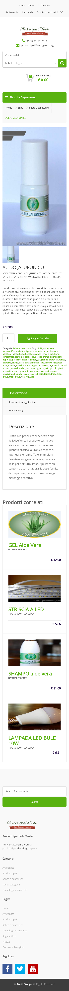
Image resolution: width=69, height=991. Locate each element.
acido (46, 348)
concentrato (8, 356)
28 (41, 348)
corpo (28, 356)
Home (22, 5)
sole (32, 374)
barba (15, 354)
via (27, 376)
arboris (38, 351)
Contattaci (45, 5)
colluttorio (54, 354)
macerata (57, 362)
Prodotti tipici (9, 873)
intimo (15, 362)
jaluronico (34, 362)
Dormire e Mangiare (13, 947)
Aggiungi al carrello (38, 338)
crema (46, 356)
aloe (52, 348)
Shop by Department (20, 97)
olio (47, 368)
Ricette (6, 941)
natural (55, 365)
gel (38, 359)
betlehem (29, 354)
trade (53, 374)
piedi (60, 368)
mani (4, 365)
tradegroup (14, 376)
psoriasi (24, 371)
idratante (6, 362)
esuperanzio (15, 359)
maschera (21, 365)
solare (26, 374)
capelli (38, 354)
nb (27, 368)
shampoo (17, 374)
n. (50, 365)
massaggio (32, 365)
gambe (33, 359)
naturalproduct (18, 368)
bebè (21, 354)
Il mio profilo (27, 12)
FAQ (61, 12)
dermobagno (56, 356)
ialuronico (60, 359)
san (42, 371)
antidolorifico (8, 351)
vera (23, 376)
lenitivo (48, 362)
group (52, 359)
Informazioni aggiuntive (22, 402)
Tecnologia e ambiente (14, 890)
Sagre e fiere (9, 936)
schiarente (7, 374)
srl (36, 374)
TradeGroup (23, 984)
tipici (41, 374)
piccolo (53, 368)
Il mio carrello (12, 12)
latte (42, 362)
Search (34, 802)
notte (32, 368)
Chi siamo (32, 5)
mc (39, 365)
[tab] (34, 393)
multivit (45, 365)
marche (11, 365)
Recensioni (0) (17, 410)
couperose (37, 356)
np (37, 368)
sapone (53, 371)
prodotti (6, 371)
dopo (5, 359)
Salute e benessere (22, 348)
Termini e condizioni (46, 12)
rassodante (34, 371)
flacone (25, 359)
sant (47, 371)
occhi (41, 368)
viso (32, 376)
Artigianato (8, 867)
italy (26, 362)
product (15, 371)
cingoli (45, 354)
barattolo (6, 354)
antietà (19, 351)
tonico (47, 374)
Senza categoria (11, 884)
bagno (46, 351)
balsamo (54, 351)
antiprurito (29, 351)
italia (21, 362)
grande (44, 359)
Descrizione (18, 393)
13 (38, 348)
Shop (20, 107)
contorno (19, 356)
